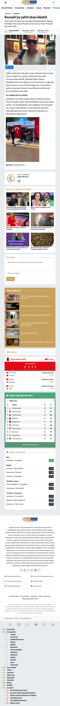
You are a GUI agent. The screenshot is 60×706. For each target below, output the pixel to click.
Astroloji (12, 637)
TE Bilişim (16, 618)
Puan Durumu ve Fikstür (13, 581)
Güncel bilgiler (14, 650)
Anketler (8, 680)
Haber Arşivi (36, 586)
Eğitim (11, 644)
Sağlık (11, 657)
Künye (7, 683)
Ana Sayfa (9, 629)
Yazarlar (8, 672)
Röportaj (8, 675)
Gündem (30, 8)
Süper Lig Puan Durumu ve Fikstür (21, 695)
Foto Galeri (9, 667)
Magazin (12, 655)
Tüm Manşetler (37, 581)
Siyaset (11, 660)
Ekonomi (47, 8)
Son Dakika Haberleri (12, 586)
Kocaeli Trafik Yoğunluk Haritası (42, 576)
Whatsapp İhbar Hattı (30, 599)
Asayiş (38, 8)
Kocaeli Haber (7, 8)
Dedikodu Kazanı (15, 639)
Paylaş (9, 67)
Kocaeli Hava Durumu (13, 576)
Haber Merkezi (23, 177)
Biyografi (8, 678)
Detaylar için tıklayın (30, 445)
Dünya (11, 642)
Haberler (8, 13)
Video (7, 670)
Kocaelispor (19, 8)
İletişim (8, 685)
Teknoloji (12, 665)
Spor (10, 662)
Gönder (10, 279)
